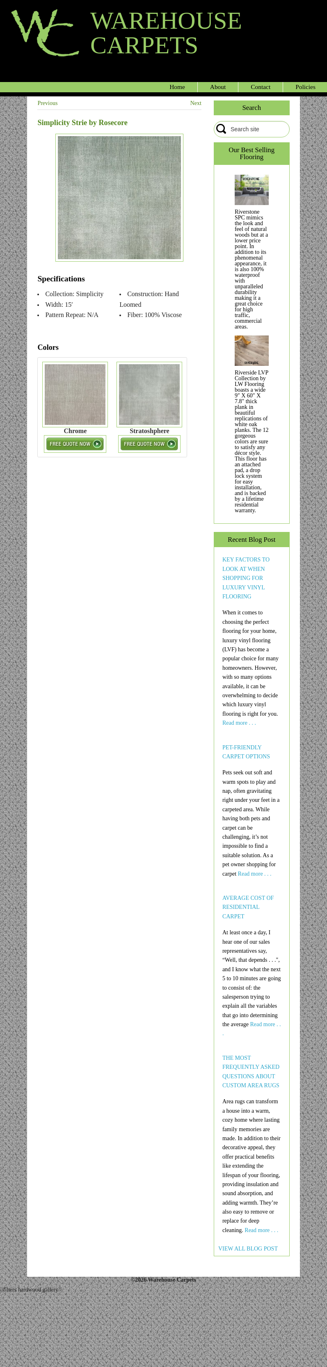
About (218, 86)
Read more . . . (239, 723)
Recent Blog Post (252, 539)
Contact (260, 86)
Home (177, 86)
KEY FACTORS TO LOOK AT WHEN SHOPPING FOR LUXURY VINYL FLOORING (246, 578)
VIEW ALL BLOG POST (248, 1249)
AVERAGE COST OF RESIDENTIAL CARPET (248, 907)
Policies (305, 86)
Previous (47, 103)
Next (195, 103)
